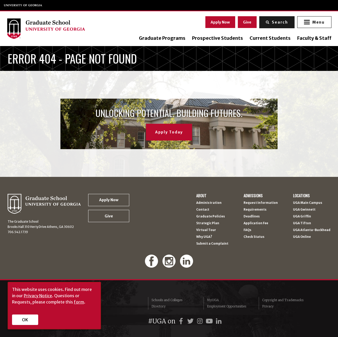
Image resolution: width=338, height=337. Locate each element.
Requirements (255, 209)
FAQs (247, 230)
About (201, 196)
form (79, 302)
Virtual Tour (206, 230)
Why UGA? (204, 237)
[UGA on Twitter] (191, 321)
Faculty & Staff (313, 38)
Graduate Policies (210, 216)
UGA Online (302, 237)
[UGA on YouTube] (210, 321)
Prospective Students (216, 38)
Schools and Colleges (166, 300)
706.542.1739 (18, 232)
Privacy (268, 306)
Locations (301, 196)
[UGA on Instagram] (200, 321)
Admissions (253, 196)
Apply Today (169, 132)
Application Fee (256, 223)
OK (25, 319)
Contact (202, 209)
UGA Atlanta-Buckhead (311, 230)
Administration (209, 203)
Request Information (261, 203)
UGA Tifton (302, 223)
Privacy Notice (38, 295)
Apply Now (219, 21)
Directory (158, 306)
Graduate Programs (161, 38)
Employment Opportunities (226, 306)
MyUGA (213, 300)
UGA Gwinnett (304, 209)
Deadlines (252, 216)
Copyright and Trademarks (282, 300)
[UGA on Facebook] (182, 321)
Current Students (269, 38)
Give (246, 21)
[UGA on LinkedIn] (219, 321)
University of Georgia (23, 5)
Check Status (254, 237)
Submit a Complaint (212, 243)
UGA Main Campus (307, 203)
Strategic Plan (207, 223)
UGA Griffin (302, 216)
